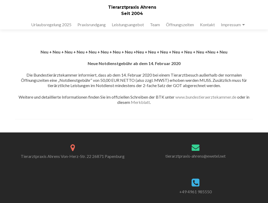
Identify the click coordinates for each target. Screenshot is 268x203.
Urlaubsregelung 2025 (51, 24)
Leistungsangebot (128, 24)
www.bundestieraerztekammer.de (205, 96)
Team (155, 24)
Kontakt (207, 24)
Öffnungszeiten (180, 24)
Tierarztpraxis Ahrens (132, 7)
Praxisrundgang (91, 24)
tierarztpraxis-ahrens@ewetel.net (195, 155)
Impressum (231, 24)
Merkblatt (140, 102)
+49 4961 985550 (195, 191)
